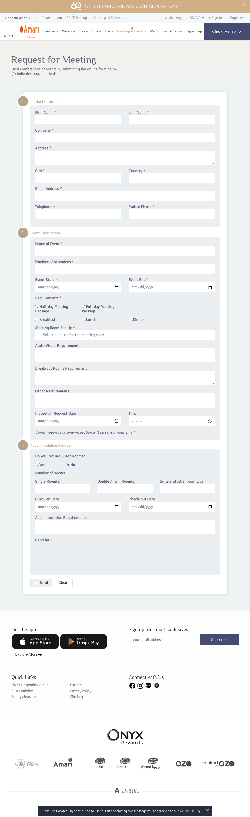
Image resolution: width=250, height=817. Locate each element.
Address (125, 155)
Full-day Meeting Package (98, 309)
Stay (82, 31)
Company (125, 135)
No (70, 465)
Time (172, 418)
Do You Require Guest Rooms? (60, 456)
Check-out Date (172, 504)
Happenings (193, 31)
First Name (78, 117)
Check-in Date (78, 504)
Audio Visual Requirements (125, 352)
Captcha (43, 540)
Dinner (136, 319)
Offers (174, 31)
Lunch (89, 319)
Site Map (77, 696)
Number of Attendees (125, 267)
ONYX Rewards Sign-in (206, 18)
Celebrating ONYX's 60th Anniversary (126, 6)
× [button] (207, 811)
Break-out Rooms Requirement (125, 375)
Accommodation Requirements (125, 525)
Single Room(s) (62, 486)
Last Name (172, 117)
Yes (40, 465)
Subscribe (219, 639)
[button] (18, 18)
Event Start (78, 285)
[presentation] (72, 556)
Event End (172, 285)
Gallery (67, 31)
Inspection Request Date (78, 418)
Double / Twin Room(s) (125, 486)
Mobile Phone (172, 212)
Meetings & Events (130, 31)
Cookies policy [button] (190, 811)
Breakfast (45, 319)
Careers (76, 685)
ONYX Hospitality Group (29, 685)
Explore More (26, 654)
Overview (49, 31)
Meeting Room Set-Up (125, 333)
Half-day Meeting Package (51, 309)
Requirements (48, 298)
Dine (94, 31)
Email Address (125, 193)
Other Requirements (125, 398)
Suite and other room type (187, 486)
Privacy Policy (80, 691)
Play (107, 31)
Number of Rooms (50, 473)
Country (172, 176)
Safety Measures (24, 696)
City (78, 176)
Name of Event (125, 249)
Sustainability (22, 691)
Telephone (78, 212)
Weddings (157, 31)
